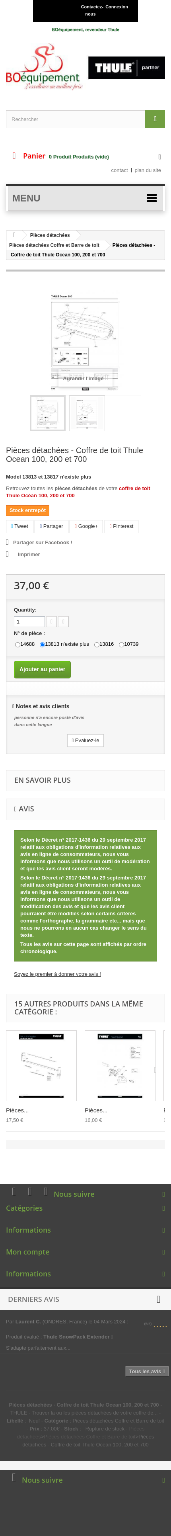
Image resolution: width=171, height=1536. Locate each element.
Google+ (86, 526)
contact (119, 170)
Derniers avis (33, 1299)
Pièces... (17, 1110)
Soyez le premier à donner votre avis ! (57, 974)
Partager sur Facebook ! (42, 542)
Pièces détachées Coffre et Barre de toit (54, 245)
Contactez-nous (91, 10)
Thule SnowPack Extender (78, 1337)
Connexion (116, 6)
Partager (51, 526)
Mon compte (27, 1252)
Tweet (19, 526)
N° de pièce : (30, 633)
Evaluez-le (85, 740)
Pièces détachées (50, 235)
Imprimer (29, 554)
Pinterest (122, 526)
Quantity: (25, 610)
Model (13, 477)
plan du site (148, 170)
